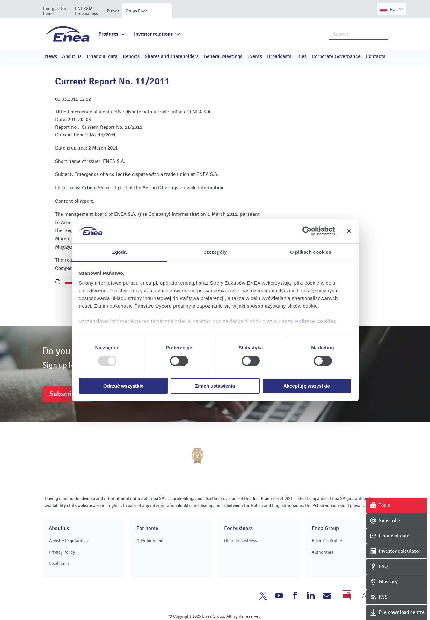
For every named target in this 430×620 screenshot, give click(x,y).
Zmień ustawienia (215, 386)
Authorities (322, 552)
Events (254, 56)
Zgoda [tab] (119, 252)
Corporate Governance (336, 56)
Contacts (375, 56)
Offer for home (149, 540)
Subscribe (64, 394)
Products (108, 34)
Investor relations (153, 34)
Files (301, 56)
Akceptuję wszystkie (306, 386)
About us (72, 56)
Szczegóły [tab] (215, 252)
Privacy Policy (62, 552)
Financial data (102, 56)
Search (383, 33)
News (51, 56)
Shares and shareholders (172, 56)
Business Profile (327, 540)
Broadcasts (279, 56)
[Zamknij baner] (349, 231)
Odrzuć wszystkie (123, 386)
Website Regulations (68, 540)
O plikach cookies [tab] (310, 252)
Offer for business (240, 540)
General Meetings (223, 56)
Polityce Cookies (315, 321)
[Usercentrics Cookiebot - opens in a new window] (307, 231)
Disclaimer (59, 563)
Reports (131, 56)
